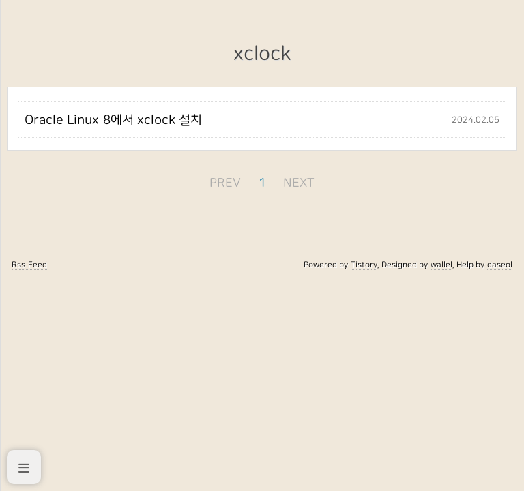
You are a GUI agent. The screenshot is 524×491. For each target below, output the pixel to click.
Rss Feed (29, 264)
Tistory (364, 264)
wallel (441, 264)
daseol (499, 264)
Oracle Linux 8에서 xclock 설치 (113, 120)
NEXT (299, 183)
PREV (225, 183)
